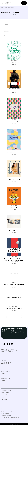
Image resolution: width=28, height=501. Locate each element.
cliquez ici (22, 332)
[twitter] (4, 363)
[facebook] (2, 363)
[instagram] (6, 363)
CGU (2, 408)
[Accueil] (6, 3)
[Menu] (24, 3)
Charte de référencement (7, 410)
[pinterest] (8, 363)
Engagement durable (6, 415)
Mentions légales (5, 413)
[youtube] (11, 363)
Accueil (2, 7)
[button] (6, 24)
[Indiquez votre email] (12, 336)
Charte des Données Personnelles (9, 412)
